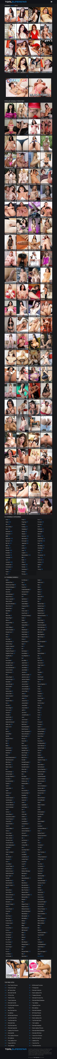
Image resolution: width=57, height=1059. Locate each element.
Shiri (39, 795)
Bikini (8, 545)
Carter (8, 809)
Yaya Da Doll (41, 935)
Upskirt (40, 564)
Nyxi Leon (40, 660)
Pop (39, 717)
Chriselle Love (9, 840)
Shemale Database (36, 1010)
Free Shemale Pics (36, 1015)
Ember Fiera (9, 920)
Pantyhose (25, 569)
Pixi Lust (40, 707)
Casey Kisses (9, 814)
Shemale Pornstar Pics (37, 997)
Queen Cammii (42, 729)
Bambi (8, 731)
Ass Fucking (9, 526)
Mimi (23, 932)
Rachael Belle (41, 731)
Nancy (40, 589)
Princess (40, 724)
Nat (39, 601)
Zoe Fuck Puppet (42, 951)
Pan (39, 670)
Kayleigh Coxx (26, 750)
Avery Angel (9, 707)
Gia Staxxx (25, 594)
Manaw (24, 875)
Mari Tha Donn (26, 890)
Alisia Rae (9, 615)
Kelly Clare (25, 755)
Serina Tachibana (42, 785)
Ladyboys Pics (35, 1040)
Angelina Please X (11, 651)
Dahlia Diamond (10, 873)
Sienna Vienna (41, 797)
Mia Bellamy (25, 913)
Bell (7, 743)
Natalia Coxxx (41, 606)
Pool (40, 519)
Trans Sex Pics (35, 1043)
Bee (7, 741)
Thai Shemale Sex (36, 1045)
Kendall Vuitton (26, 767)
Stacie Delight (41, 821)
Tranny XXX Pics (12, 1043)
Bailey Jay (9, 724)
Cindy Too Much (10, 852)
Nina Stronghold (42, 641)
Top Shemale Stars (36, 1020)
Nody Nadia (41, 646)
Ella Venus (9, 918)
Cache (8, 785)
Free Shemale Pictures (13, 1005)
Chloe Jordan (9, 838)
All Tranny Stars (11, 990)
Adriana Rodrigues (11, 587)
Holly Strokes (25, 636)
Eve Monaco (25, 580)
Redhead (41, 529)
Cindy (8, 849)
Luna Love (25, 868)
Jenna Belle (25, 681)
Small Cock (41, 538)
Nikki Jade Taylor (42, 629)
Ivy (23, 658)
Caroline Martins (10, 804)
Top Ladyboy (35, 1002)
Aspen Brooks (10, 684)
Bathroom (9, 533)
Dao (7, 887)
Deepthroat (9, 564)
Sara (39, 762)
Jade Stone (25, 662)
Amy (7, 636)
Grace (24, 608)
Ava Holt (8, 705)
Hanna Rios (25, 622)
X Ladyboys (10, 1013)
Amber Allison (9, 627)
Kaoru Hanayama (26, 731)
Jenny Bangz (25, 696)
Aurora (8, 698)
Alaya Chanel (9, 601)
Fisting (24, 524)
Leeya (24, 811)
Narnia (39, 599)
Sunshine (40, 826)
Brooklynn (9, 778)
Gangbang (25, 529)
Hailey (23, 620)
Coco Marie (9, 864)
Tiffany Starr (42, 859)
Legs (24, 550)
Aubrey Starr (9, 693)
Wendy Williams (42, 918)
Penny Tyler (41, 698)
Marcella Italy (25, 885)
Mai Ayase (24, 873)
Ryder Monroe (42, 745)
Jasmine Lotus (26, 677)
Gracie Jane (25, 610)
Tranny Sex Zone (12, 987)
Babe (8, 529)
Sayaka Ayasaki (42, 776)
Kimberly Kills (25, 783)
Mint (23, 939)
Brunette (9, 555)
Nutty (40, 658)
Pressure (40, 722)
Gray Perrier (25, 613)
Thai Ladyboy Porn (12, 1040)
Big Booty (9, 538)
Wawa (40, 916)
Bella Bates (9, 748)
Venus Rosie (41, 897)
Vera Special (41, 899)
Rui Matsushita (42, 743)
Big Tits (9, 543)
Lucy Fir (24, 864)
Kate (23, 743)
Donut (8, 906)
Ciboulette (9, 847)
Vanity (39, 887)
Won (39, 927)
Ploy (39, 710)
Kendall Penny (26, 764)
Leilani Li (24, 816)
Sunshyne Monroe (43, 828)
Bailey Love (9, 726)
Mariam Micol (25, 892)
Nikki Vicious (41, 636)
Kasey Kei (25, 741)
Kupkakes (25, 795)
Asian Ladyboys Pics (37, 992)
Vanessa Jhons (42, 882)
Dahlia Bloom (9, 868)
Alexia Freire (9, 608)
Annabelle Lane (10, 662)
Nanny (40, 591)
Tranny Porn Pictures (37, 1035)
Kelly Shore (25, 757)
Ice (23, 646)
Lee (23, 809)
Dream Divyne (10, 908)
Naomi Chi (41, 596)
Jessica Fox (25, 700)
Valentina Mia (41, 875)
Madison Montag (26, 871)
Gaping (24, 531)
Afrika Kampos (10, 594)
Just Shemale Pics (12, 1018)
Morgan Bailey (26, 951)
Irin (23, 648)
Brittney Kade (9, 774)
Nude (24, 559)
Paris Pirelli (41, 677)
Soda (39, 807)
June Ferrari (25, 719)
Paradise (40, 672)
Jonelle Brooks (26, 714)
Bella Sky (8, 752)
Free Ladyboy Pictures (13, 1035)
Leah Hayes (25, 807)
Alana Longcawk (10, 599)
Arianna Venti (9, 670)
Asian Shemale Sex (36, 1038)
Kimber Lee (25, 781)
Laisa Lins (25, 800)
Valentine (40, 878)
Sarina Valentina (42, 769)
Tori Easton (41, 866)
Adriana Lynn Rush (11, 584)
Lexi (23, 826)
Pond (39, 712)
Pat (39, 681)
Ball (7, 729)
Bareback (9, 531)
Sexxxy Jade (41, 788)
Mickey (24, 920)
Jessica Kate (25, 703)
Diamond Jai (9, 897)
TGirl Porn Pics (11, 997)
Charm (8, 826)
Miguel (24, 923)
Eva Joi (8, 949)
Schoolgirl (41, 531)
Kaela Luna (25, 722)
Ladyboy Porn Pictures (13, 1030)
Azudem (8, 714)
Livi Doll (24, 852)
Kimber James (26, 778)
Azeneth (8, 712)
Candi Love (9, 793)
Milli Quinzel (25, 930)
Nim (39, 639)
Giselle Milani (25, 603)
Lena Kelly (25, 819)
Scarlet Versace (42, 778)
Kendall (24, 759)
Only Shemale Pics (12, 1025)
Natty (40, 617)
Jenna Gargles (26, 686)
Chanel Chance (10, 819)
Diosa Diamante (10, 899)
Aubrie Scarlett (10, 696)
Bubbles (8, 783)
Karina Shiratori (26, 733)
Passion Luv (41, 679)
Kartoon (24, 738)
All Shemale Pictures (13, 1015)
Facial (8, 571)
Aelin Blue (9, 589)
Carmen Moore (10, 802)
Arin (7, 674)
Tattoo (40, 550)
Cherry (8, 830)
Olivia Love (41, 662)
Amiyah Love (9, 632)
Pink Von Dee (41, 703)
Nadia (40, 580)
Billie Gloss (9, 762)
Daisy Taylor (9, 875)
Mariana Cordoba (27, 894)
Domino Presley (10, 904)
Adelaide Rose (10, 582)
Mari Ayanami (26, 887)
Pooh (39, 714)
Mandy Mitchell (26, 878)
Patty (40, 686)
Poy (39, 719)
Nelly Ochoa (41, 620)
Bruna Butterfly (10, 781)
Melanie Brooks (26, 908)
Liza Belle (24, 854)
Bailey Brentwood (10, 722)
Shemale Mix (11, 1033)
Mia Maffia (25, 918)
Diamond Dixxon (10, 894)
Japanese (25, 543)
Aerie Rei (8, 591)
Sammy (40, 750)
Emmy (8, 930)
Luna (23, 866)
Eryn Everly (9, 944)
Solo (40, 543)
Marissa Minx (25, 897)
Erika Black (9, 935)
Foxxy (24, 584)
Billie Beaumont (10, 759)
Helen (24, 627)
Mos (23, 953)
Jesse (24, 698)
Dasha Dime (9, 890)
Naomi (40, 594)
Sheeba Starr (41, 793)
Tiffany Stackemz (42, 856)
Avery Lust (9, 710)
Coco (8, 861)
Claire (8, 854)
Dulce (8, 913)
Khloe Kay (25, 771)
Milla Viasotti (25, 927)
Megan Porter (26, 904)
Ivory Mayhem (26, 655)
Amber (8, 625)
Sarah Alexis (41, 764)
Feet (7, 574)
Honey (24, 639)
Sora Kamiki (41, 814)
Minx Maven (25, 942)
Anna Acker (9, 660)
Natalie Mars (41, 610)
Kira (23, 785)
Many (24, 880)
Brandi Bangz (9, 771)
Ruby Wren (41, 741)
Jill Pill (24, 710)
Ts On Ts (41, 559)
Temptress (41, 845)
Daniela (8, 878)
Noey (39, 648)
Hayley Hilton (25, 625)
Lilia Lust (24, 833)
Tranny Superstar (12, 1000)
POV (40, 526)
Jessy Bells (25, 705)
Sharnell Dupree (42, 790)
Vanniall (40, 890)
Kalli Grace (25, 724)
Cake (7, 790)
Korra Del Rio (25, 790)
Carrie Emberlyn (10, 807)
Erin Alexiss (9, 937)
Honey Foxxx (25, 641)
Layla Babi (25, 804)
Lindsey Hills (25, 845)
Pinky (40, 705)
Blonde (8, 548)
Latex (24, 545)
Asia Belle (9, 681)
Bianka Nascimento (11, 757)
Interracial (25, 541)
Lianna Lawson (26, 828)
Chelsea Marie (10, 828)
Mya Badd (25, 956)
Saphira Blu (41, 757)
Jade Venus (25, 665)
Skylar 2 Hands (41, 804)
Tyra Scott (41, 871)
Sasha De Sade (42, 771)
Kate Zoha (25, 745)
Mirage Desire (26, 944)
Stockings (41, 548)
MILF (23, 557)
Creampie (9, 557)
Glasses (24, 533)
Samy (39, 752)
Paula (39, 688)
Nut (39, 655)
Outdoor (25, 564)
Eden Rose (9, 916)
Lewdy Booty (25, 823)
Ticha (40, 854)
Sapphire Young (42, 759)
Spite (39, 819)
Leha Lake (24, 814)
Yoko (39, 939)
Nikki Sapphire (41, 634)
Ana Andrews (10, 641)
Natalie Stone (41, 613)
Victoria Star (41, 906)
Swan (40, 830)
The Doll (40, 847)
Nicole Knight (41, 622)
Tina (39, 861)
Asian (8, 522)
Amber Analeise (10, 629)
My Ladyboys (35, 1008)
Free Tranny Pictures (13, 985)
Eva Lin (8, 951)
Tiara (39, 849)
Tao (39, 840)
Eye (23, 582)
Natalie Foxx (41, 608)
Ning (39, 644)
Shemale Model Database (38, 1000)
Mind (23, 935)
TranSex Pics (11, 1008)
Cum (8, 559)
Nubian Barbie (42, 653)
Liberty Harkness (26, 830)
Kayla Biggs (25, 748)
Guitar (24, 617)
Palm (39, 667)
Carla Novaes (9, 800)
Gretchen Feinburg (26, 615)
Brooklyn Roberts (10, 776)
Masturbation (26, 555)
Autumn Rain (9, 700)
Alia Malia (9, 610)
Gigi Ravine (25, 599)
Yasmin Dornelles (42, 932)
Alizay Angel (9, 617)
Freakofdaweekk (26, 589)
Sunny (39, 823)
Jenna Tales (25, 691)
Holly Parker (25, 634)
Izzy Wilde (25, 660)
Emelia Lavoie (9, 923)
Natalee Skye (41, 603)
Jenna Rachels (26, 688)
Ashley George (10, 679)
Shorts (40, 533)
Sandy (40, 755)
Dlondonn (9, 901)
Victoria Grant (41, 904)
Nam (39, 584)
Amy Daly (9, 639)
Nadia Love (41, 582)
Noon (39, 651)
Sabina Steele (42, 748)
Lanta (24, 802)
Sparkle (40, 816)
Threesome (41, 555)
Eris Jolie (8, 939)
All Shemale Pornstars (37, 985)
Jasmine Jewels (26, 674)
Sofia (39, 809)
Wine (39, 925)
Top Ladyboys (11, 1045)
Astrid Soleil (9, 686)
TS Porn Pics (11, 995)
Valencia (40, 873)
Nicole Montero (42, 627)
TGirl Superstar (36, 1057)
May (23, 901)
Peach (40, 691)
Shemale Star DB (12, 992)
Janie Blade (25, 670)
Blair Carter (9, 764)
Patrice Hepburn (42, 684)
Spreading (41, 545)
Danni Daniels (9, 882)
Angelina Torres (10, 653)
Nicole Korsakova (42, 625)
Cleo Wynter (9, 856)
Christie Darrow (10, 842)
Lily (23, 838)
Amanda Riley (10, 622)
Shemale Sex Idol (12, 1002)
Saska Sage (41, 774)
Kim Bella (24, 776)
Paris (39, 674)
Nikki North (41, 632)
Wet (39, 567)
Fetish (24, 519)
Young (40, 569)
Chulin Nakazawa (10, 845)
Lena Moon (25, 821)
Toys (40, 557)
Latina (24, 548)
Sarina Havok (41, 767)
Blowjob (9, 550)
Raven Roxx (41, 736)
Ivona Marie (25, 653)
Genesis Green (25, 591)
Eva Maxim (9, 953)
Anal (8, 519)
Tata (39, 842)
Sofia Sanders (41, 811)
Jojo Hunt (24, 712)
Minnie (24, 937)
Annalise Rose (9, 665)
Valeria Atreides (42, 880)
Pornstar (41, 522)
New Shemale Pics (12, 1010)
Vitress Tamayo (42, 908)
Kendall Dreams (26, 762)
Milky (23, 925)
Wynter (40, 930)
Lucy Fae (24, 861)
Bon (7, 769)
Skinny (40, 536)
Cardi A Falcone (10, 797)
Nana (39, 587)
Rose (39, 738)
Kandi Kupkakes (26, 726)
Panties (24, 567)
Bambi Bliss (9, 733)
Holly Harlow (25, 632)
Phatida (40, 700)
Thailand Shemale (36, 995)
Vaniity (40, 885)
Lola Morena (25, 856)
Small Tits (41, 541)
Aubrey (8, 688)
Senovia (40, 783)
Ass (8, 524)
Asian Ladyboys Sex (37, 1018)
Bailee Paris (9, 719)
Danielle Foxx (9, 880)
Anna (8, 658)
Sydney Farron (41, 833)
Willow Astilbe (41, 923)
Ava (7, 703)
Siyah (39, 802)
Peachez (40, 693)
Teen (40, 552)
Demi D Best (9, 892)
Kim (23, 774)
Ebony (8, 569)
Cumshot (9, 562)
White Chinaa (41, 920)
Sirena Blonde (41, 800)
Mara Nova (25, 882)
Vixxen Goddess (42, 913)
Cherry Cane (9, 833)
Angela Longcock (10, 646)
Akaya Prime (9, 596)
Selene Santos (42, 781)
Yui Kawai (41, 942)
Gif (23, 596)
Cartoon (8, 811)
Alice (7, 613)
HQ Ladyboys (11, 1038)
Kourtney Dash (26, 793)
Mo (23, 949)
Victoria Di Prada (42, 901)
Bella (7, 745)
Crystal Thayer (10, 866)
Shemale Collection (36, 990)
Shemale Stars (11, 1023)
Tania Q (40, 838)
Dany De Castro (10, 885)
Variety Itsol (41, 892)
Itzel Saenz (25, 651)
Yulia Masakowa (42, 944)
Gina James (25, 601)
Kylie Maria (25, 797)
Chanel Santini (10, 823)
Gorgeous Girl (25, 606)
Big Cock (9, 541)
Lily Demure (25, 840)
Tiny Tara (40, 864)
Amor (8, 634)
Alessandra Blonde (11, 603)
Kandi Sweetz (26, 729)
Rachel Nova (41, 733)
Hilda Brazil (25, 629)
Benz (8, 755)
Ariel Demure (9, 672)
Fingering (25, 522)
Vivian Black (41, 911)
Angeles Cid (9, 648)
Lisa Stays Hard (26, 849)
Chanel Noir (9, 821)
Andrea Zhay (9, 644)
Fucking (25, 526)
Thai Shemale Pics (12, 1020)
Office (24, 562)
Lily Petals (24, 842)
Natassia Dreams (43, 615)
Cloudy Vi (8, 859)
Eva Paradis (9, 956)
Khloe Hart (25, 769)
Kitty (23, 788)
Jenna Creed (25, 684)
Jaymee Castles (26, 679)
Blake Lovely (9, 767)
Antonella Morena (11, 667)
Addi (7, 580)
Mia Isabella (25, 916)
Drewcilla (8, 911)
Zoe (39, 949)
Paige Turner (41, 665)
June (23, 717)
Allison (8, 620)
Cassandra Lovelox (10, 816)
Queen (40, 726)
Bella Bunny (9, 750)
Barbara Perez (9, 738)
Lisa (23, 847)
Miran (24, 946)
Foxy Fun (24, 587)
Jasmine (24, 672)
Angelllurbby (9, 655)
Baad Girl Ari (9, 717)
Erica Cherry (9, 932)
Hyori (23, 644)
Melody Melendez (26, 911)
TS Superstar (35, 987)
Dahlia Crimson (10, 871)
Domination (9, 567)
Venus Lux (41, 894)
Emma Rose (9, 927)
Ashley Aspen (10, 677)
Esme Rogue (9, 946)
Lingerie (24, 552)
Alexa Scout (9, 606)
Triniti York (40, 868)
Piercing (24, 574)
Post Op (40, 524)
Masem (24, 899)
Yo (39, 937)
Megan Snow (25, 906)
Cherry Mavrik (10, 835)
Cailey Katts (9, 788)
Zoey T (40, 953)
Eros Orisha (9, 942)
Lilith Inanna (25, 835)
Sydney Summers (42, 835)
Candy (8, 795)
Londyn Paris (25, 859)
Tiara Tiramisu (42, 852)
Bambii (8, 736)
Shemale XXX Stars (36, 1033)
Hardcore (25, 536)
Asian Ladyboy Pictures (37, 1028)
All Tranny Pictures (36, 1013)
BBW (8, 536)
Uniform (40, 562)
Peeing (24, 571)
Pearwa (40, 696)
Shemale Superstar (12, 1028)
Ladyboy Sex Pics (36, 1005)
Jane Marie (25, 667)
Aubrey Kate (9, 691)
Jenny (24, 693)
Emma (8, 925)
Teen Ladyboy (35, 1023)
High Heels (25, 538)
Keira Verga (25, 752)
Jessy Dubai (25, 707)
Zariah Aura (41, 946)
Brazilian (9, 552)
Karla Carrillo (26, 736)
